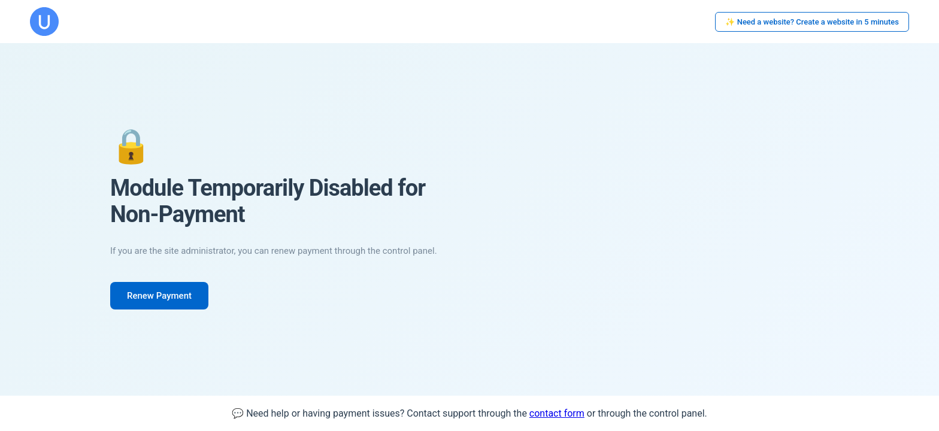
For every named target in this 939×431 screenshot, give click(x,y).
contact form (556, 413)
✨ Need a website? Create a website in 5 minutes (812, 21)
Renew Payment (159, 295)
